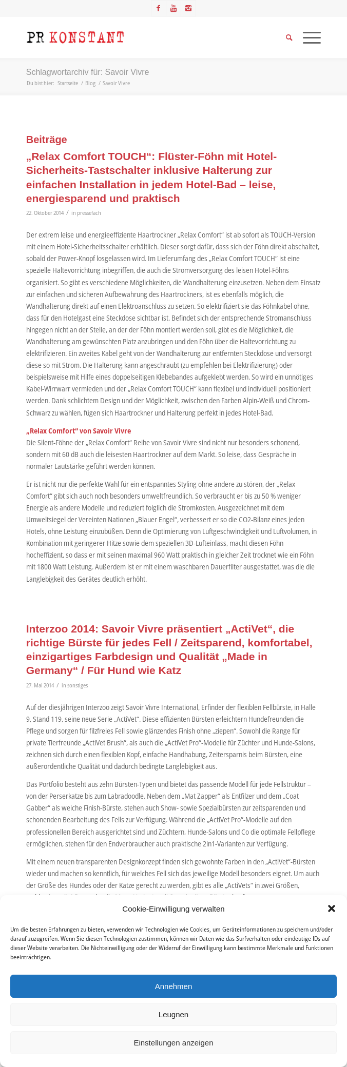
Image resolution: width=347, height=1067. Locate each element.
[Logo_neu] (144, 37)
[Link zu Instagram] (188, 8)
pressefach (89, 212)
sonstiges (77, 685)
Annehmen (173, 986)
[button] (331, 908)
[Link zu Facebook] (158, 8)
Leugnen (173, 1014)
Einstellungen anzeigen (173, 1042)
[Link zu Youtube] (173, 8)
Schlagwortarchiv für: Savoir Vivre (87, 72)
